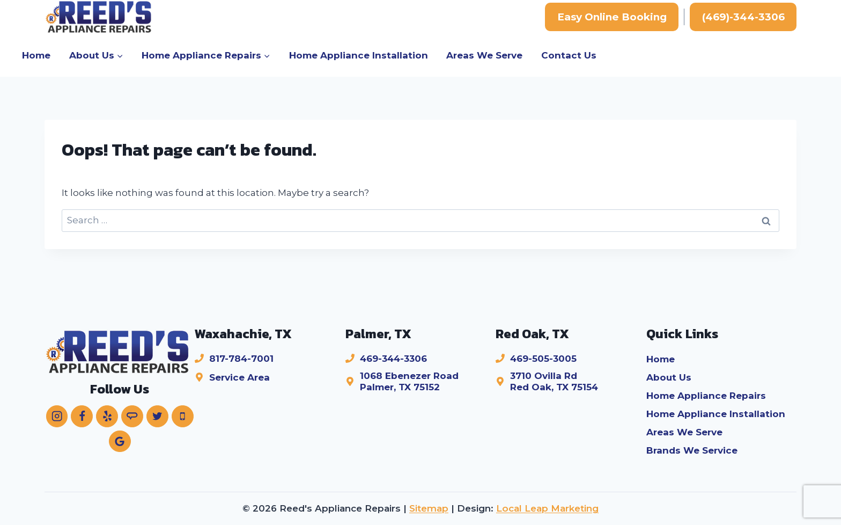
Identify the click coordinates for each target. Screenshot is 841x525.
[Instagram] (57, 416)
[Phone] (183, 416)
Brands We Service (691, 450)
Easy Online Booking (612, 17)
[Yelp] (107, 416)
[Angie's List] (132, 416)
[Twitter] (157, 416)
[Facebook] (82, 416)
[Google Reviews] (120, 442)
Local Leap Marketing (547, 508)
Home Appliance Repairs (706, 395)
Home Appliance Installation (358, 55)
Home (36, 55)
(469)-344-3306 (743, 17)
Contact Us (568, 55)
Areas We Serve (484, 55)
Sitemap (428, 508)
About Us (668, 377)
